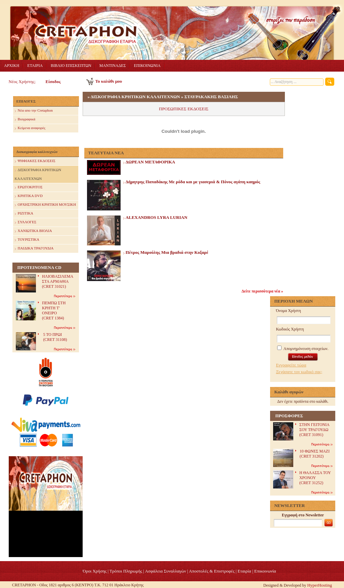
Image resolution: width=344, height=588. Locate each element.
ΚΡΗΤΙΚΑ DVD (29, 196)
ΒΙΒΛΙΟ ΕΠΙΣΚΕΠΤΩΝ (71, 65)
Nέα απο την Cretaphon (34, 111)
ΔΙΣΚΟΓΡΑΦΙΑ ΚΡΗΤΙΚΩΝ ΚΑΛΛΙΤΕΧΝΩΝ (38, 173)
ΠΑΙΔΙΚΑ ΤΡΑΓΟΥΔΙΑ (34, 248)
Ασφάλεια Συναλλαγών (165, 571)
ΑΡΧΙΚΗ (11, 65)
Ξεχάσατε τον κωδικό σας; (299, 371)
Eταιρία (244, 571)
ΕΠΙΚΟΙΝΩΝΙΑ (147, 65)
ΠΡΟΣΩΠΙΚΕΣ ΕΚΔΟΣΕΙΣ (183, 108)
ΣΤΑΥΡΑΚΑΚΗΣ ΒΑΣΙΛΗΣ (211, 96)
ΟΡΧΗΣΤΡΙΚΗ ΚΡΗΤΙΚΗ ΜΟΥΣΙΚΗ (45, 205)
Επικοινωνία (265, 571)
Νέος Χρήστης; (22, 81)
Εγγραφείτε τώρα (291, 364)
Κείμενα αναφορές (30, 128)
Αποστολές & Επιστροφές (211, 571)
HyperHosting (319, 585)
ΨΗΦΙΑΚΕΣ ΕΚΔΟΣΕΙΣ (35, 161)
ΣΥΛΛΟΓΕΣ (25, 222)
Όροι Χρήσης (94, 571)
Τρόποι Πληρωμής (126, 571)
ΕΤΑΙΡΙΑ (35, 65)
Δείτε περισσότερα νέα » (262, 291)
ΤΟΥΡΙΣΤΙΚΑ (27, 240)
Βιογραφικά (25, 119)
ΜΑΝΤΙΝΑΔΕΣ (112, 65)
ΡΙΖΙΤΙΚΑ (24, 213)
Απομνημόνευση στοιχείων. (302, 348)
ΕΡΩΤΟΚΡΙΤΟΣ (29, 187)
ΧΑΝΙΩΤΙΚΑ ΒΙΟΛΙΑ (33, 231)
